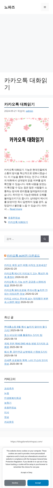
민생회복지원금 (12, 398)
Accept (38, 483)
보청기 (7, 402)
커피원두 (9, 422)
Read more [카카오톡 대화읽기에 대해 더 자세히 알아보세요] (16, 209)
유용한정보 (14, 217)
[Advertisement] (26, 41)
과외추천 (9, 388)
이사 (6, 412)
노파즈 (9, 7)
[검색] (45, 238)
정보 (6, 417)
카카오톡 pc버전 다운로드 (23, 255)
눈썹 (6, 393)
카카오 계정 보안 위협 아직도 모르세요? (25, 265)
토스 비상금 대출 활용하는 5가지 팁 (23, 335)
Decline (15, 483)
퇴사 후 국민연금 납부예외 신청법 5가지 (25, 351)
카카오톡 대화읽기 (19, 104)
